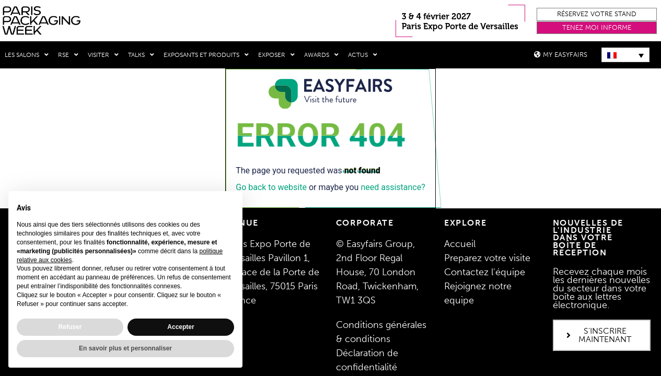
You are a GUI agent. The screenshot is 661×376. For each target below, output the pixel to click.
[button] (597, 14)
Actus (362, 54)
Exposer (276, 54)
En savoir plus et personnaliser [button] (125, 348)
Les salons (27, 54)
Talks (141, 54)
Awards (321, 54)
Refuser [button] (70, 327)
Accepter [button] (180, 327)
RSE (68, 54)
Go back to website (271, 187)
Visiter (103, 54)
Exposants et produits (206, 54)
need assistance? (393, 187)
